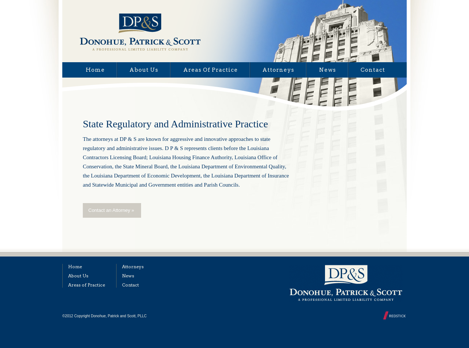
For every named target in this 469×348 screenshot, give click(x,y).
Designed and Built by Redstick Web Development (395, 315)
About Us (143, 70)
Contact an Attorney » (111, 210)
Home (95, 70)
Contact (373, 70)
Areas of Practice (210, 70)
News (327, 70)
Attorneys (278, 70)
